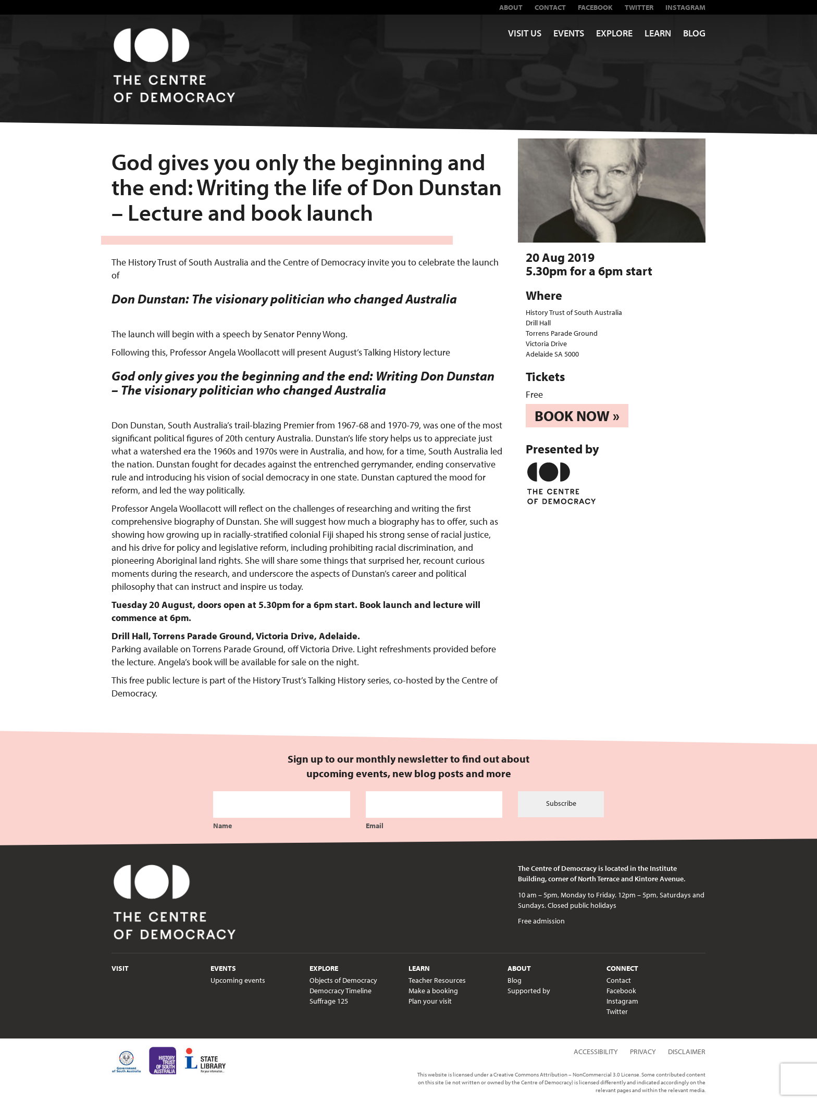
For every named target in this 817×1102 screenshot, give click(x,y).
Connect (622, 968)
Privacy (643, 1051)
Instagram (685, 7)
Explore (614, 33)
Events (568, 33)
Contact (550, 7)
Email (374, 825)
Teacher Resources (437, 980)
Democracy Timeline (341, 990)
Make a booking (433, 990)
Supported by (528, 990)
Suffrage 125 (329, 1001)
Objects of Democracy (343, 980)
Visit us (524, 33)
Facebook (595, 7)
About (511, 7)
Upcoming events (238, 980)
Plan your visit (430, 1001)
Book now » (577, 416)
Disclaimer (686, 1051)
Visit (120, 968)
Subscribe (561, 803)
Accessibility (596, 1051)
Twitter (639, 7)
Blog (694, 33)
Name (222, 825)
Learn (658, 33)
